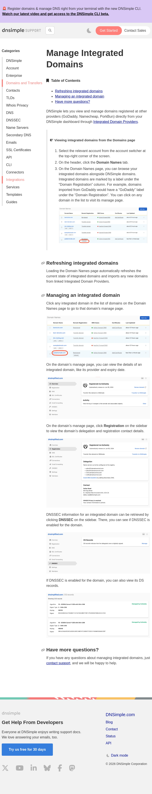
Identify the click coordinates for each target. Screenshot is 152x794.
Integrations (15, 180)
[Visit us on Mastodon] (72, 768)
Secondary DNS (18, 135)
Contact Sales (135, 30)
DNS (10, 113)
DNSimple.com (120, 714)
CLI (9, 165)
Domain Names (109, 162)
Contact (112, 729)
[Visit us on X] (5, 768)
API (9, 157)
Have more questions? (72, 101)
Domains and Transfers (24, 83)
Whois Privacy (17, 105)
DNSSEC (13, 120)
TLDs (10, 98)
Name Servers (17, 127)
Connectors (15, 172)
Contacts (13, 90)
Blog (109, 722)
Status (111, 736)
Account (12, 68)
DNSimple (14, 61)
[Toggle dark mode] (89, 30)
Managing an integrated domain (79, 96)
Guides (11, 202)
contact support (58, 663)
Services (12, 187)
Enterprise (14, 75)
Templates (14, 194)
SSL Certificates (18, 150)
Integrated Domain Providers (115, 122)
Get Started (109, 30)
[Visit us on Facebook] (60, 768)
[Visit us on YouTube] (20, 768)
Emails (11, 142)
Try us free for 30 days (27, 749)
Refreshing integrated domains (79, 91)
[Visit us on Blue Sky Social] (47, 768)
